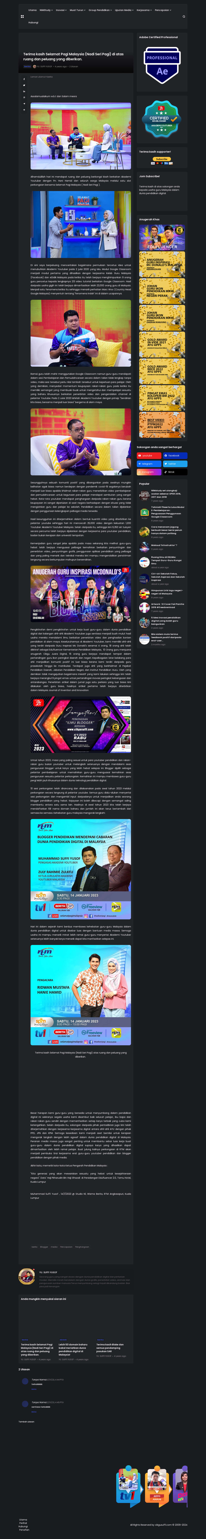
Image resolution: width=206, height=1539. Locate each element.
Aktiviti (63, 1339)
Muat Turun (76, 10)
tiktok (171, 472)
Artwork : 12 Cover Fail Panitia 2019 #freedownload (167, 606)
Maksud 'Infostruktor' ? (164, 545)
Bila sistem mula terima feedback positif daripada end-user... (166, 637)
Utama (32, 10)
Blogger (44, 1247)
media (54, 1247)
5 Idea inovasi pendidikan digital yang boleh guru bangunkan (166, 621)
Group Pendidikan (99, 10)
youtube (147, 455)
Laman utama (38, 76)
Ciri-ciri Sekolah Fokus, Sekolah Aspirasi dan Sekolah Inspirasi (168, 577)
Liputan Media (123, 10)
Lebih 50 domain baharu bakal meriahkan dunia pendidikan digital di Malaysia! (73, 1349)
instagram (148, 472)
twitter (172, 463)
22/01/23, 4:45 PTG (55, 1402)
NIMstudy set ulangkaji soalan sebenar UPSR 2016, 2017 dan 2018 (166, 494)
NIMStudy (45, 10)
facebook (174, 455)
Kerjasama (143, 10)
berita (27, 66)
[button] (22, 16)
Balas (34, 1389)
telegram (147, 463)
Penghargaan (82, 1247)
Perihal (23, 1523)
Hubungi (33, 22)
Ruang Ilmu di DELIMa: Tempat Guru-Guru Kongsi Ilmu (166, 560)
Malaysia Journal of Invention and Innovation (63, 690)
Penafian (24, 1529)
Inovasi (60, 10)
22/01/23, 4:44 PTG (55, 1379)
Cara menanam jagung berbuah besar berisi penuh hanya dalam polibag (166, 530)
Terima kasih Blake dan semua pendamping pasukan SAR (110, 1348)
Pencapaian (162, 10)
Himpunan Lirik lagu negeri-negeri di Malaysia (167, 592)
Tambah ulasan (26, 1421)
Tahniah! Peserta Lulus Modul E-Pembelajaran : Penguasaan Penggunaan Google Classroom (167, 512)
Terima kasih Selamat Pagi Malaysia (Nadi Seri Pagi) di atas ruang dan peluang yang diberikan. (37, 1349)
